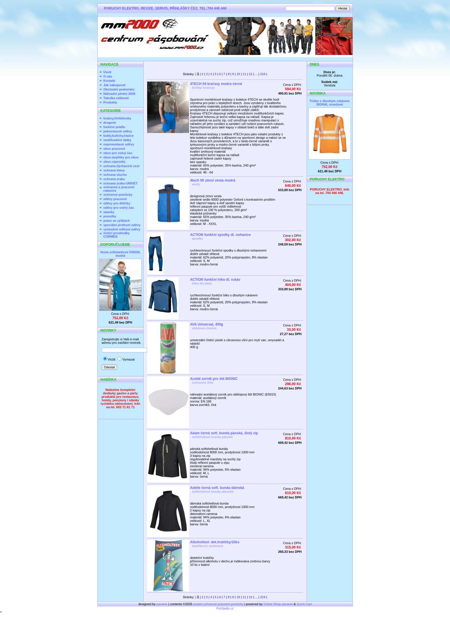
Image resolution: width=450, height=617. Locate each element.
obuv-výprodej (114, 161)
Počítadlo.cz (225, 608)
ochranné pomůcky (118, 194)
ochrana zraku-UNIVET (120, 183)
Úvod (107, 72)
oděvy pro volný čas (118, 207)
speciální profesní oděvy (121, 225)
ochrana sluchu (115, 174)
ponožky (109, 216)
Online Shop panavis (278, 604)
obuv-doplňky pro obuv (121, 157)
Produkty (110, 102)
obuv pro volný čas (117, 153)
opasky (108, 212)
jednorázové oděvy (117, 131)
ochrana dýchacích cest (121, 166)
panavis (162, 604)
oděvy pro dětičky (117, 203)
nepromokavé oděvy (118, 144)
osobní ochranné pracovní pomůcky (218, 604)
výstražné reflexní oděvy (121, 229)
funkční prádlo (114, 127)
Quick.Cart (304, 604)
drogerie (109, 122)
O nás (107, 76)
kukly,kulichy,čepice (118, 135)
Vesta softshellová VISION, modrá (120, 253)
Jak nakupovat (114, 85)
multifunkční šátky (117, 140)
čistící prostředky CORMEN (116, 234)
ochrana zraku (114, 179)
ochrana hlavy (114, 170)
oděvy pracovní (115, 199)
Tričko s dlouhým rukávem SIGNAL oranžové (330, 102)
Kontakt (109, 80)
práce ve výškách (116, 220)
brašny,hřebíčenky (117, 118)
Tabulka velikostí (116, 98)
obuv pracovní (114, 148)
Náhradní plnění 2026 (119, 93)
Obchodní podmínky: (119, 89)
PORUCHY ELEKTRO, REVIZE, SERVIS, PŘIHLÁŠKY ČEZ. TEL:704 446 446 (165, 8)
